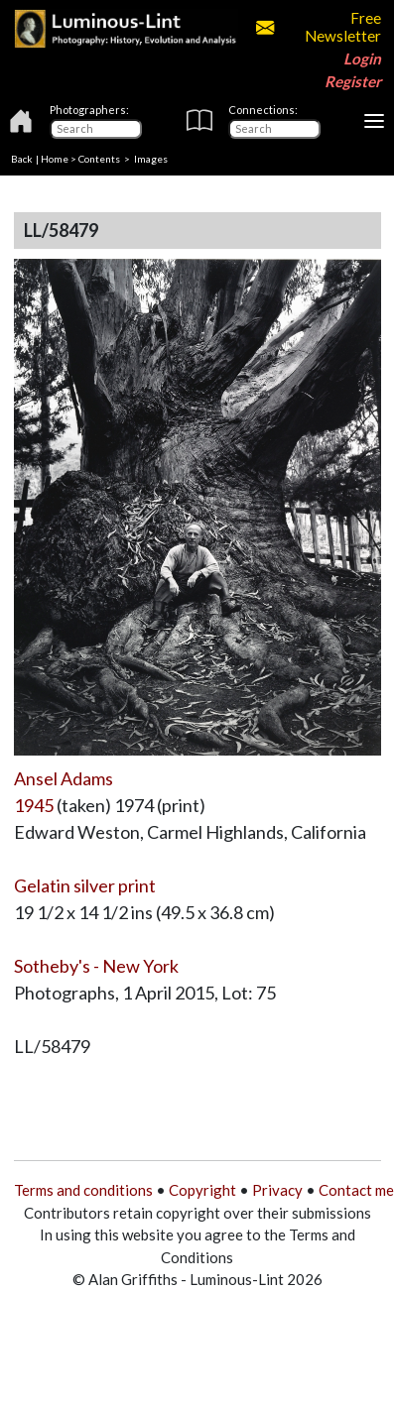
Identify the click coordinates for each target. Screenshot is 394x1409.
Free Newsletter (318, 27)
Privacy (277, 1190)
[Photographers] (96, 129)
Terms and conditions (83, 1190)
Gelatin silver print (85, 885)
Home (54, 159)
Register (353, 81)
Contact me (356, 1190)
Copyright (202, 1190)
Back (22, 159)
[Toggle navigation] (374, 121)
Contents (99, 159)
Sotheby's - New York (96, 966)
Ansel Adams (63, 778)
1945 (34, 805)
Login (362, 58)
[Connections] (274, 129)
